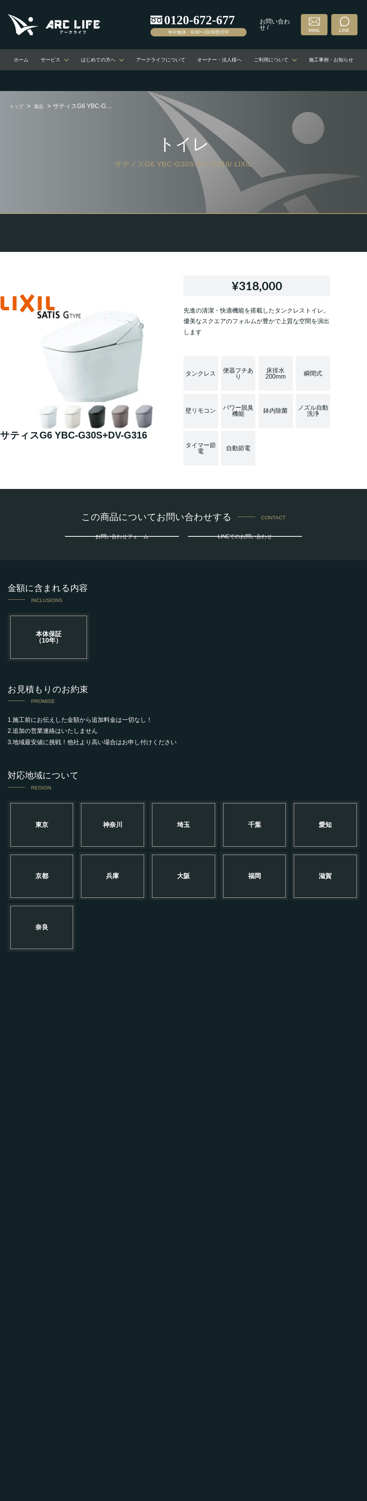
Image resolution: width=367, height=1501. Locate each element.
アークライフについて (160, 60)
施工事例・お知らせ (331, 60)
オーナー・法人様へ (219, 60)
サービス (50, 60)
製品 (45, 106)
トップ (18, 106)
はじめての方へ (98, 60)
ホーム (21, 60)
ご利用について (271, 60)
